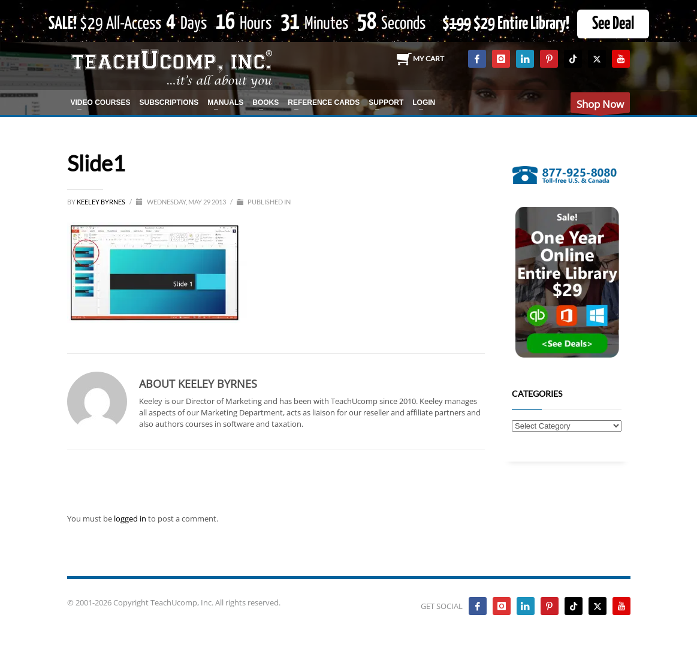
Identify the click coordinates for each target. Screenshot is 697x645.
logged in (131, 518)
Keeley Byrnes (101, 202)
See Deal (613, 24)
